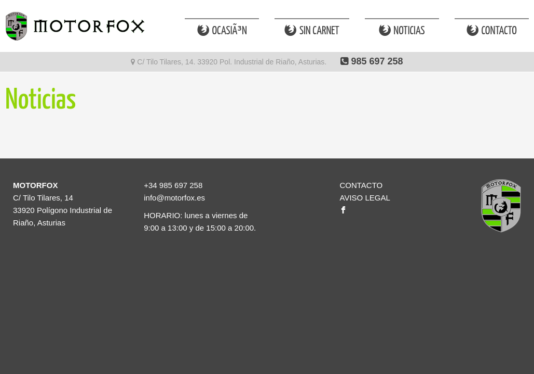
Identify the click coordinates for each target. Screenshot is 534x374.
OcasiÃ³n (222, 30)
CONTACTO (360, 185)
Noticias (402, 30)
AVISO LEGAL (364, 197)
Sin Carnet (311, 30)
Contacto (492, 30)
